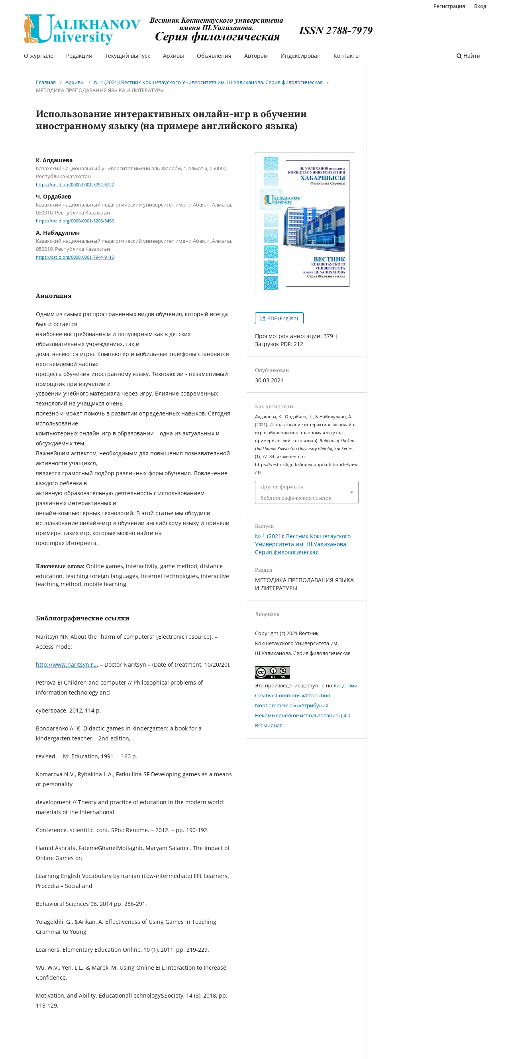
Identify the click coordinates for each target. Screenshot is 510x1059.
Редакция (79, 55)
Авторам (256, 55)
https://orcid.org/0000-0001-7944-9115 (75, 257)
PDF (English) (282, 318)
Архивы (173, 55)
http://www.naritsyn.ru (66, 664)
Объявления (214, 55)
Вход (480, 6)
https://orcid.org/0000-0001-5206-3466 (75, 221)
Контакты (346, 55)
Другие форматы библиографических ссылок (296, 492)
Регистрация (449, 6)
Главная (46, 82)
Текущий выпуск (127, 55)
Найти (469, 55)
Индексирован (300, 55)
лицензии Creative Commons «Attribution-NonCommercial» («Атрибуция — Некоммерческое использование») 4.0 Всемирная (306, 705)
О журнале (38, 55)
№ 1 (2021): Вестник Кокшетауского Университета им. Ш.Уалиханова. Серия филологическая (208, 82)
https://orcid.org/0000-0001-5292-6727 (75, 184)
